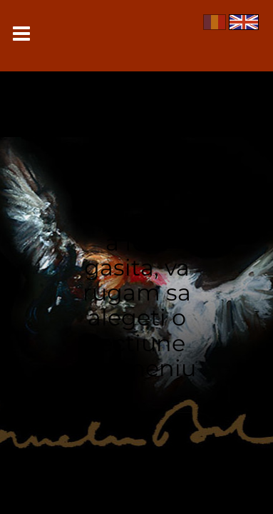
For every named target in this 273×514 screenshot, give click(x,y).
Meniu (21, 34)
